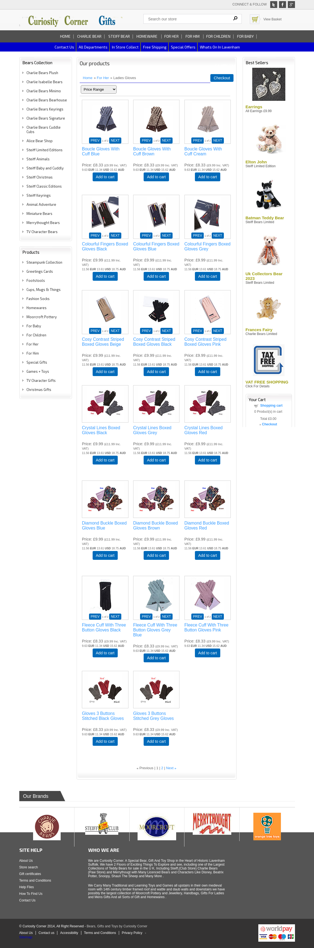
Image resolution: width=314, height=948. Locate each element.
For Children (218, 36)
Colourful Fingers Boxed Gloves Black (105, 246)
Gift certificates (30, 874)
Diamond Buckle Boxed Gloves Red (206, 525)
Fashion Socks (38, 298)
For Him (193, 36)
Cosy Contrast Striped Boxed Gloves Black (154, 342)
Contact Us (27, 900)
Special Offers (183, 47)
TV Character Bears (42, 231)
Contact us (64, 47)
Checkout (222, 78)
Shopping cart (271, 405)
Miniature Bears (39, 213)
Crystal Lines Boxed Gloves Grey (152, 430)
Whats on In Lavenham (220, 47)
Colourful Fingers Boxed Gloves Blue (156, 246)
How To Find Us (30, 894)
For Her (171, 36)
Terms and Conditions (35, 880)
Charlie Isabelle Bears (44, 82)
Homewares (36, 308)
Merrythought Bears (43, 222)
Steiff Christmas (39, 177)
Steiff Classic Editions (44, 186)
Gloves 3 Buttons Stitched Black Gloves (103, 716)
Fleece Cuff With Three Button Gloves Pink (206, 627)
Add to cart (105, 177)
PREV (95, 140)
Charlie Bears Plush (42, 73)
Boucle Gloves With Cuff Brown (152, 151)
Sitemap (26, 937)
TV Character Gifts (41, 380)
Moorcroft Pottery (41, 317)
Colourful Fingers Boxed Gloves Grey (207, 246)
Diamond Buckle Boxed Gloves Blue (104, 525)
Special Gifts (36, 362)
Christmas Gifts (38, 389)
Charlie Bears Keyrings (44, 109)
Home (65, 36)
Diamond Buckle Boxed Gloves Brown (155, 525)
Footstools (35, 280)
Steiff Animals (38, 159)
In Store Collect (125, 47)
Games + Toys (37, 371)
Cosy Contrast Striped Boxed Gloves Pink (205, 342)
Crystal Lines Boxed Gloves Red (203, 430)
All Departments (93, 47)
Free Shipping (155, 47)
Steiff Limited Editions (44, 150)
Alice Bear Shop (39, 141)
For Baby (245, 36)
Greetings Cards (39, 271)
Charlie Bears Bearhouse (46, 100)
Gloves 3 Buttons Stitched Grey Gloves (153, 716)
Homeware (146, 36)
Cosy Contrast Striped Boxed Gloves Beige (103, 342)
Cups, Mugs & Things (43, 289)
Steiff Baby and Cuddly (45, 168)
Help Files (26, 887)
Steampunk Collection (44, 262)
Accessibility (69, 933)
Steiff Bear (119, 36)
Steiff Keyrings (38, 195)
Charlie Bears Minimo (43, 91)
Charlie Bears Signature (45, 118)
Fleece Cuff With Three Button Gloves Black (104, 627)
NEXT (115, 140)
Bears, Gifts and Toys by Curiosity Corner (117, 926)
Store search (28, 867)
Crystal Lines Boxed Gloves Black (101, 430)
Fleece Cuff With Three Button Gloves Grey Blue (155, 630)
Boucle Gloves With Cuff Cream (203, 151)
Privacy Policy (132, 933)
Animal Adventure (41, 204)
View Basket (273, 19)
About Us (26, 861)
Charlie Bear (89, 36)
